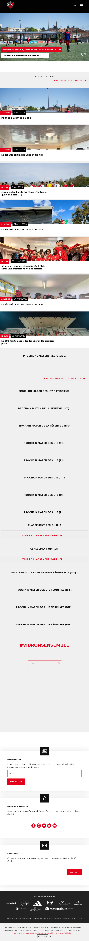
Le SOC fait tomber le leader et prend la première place (27, 342)
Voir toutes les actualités (70, 81)
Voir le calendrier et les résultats (64, 379)
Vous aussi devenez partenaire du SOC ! (62, 918)
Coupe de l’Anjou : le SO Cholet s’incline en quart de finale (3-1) (24, 193)
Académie (5, 113)
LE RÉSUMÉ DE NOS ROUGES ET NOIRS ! (22, 155)
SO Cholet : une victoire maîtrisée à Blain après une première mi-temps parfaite (23, 267)
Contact (74, 872)
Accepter (42, 936)
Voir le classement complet (44, 535)
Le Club (4, 187)
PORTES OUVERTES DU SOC (16, 118)
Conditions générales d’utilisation (59, 933)
